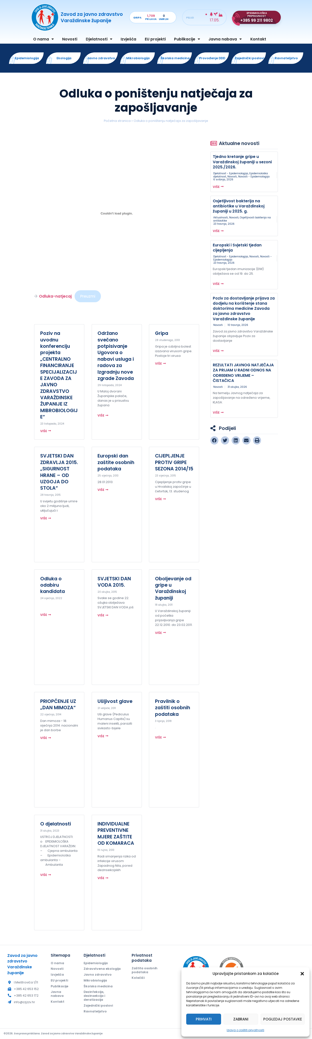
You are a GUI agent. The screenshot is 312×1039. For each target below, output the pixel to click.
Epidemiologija (96, 963)
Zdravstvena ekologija (102, 969)
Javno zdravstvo (98, 974)
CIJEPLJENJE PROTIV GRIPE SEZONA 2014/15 (174, 462)
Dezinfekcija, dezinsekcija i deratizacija (94, 996)
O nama (43, 39)
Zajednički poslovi (98, 1005)
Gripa (161, 333)
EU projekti (155, 39)
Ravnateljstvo (95, 1011)
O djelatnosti (55, 823)
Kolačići (138, 978)
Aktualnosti (220, 217)
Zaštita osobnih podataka (144, 970)
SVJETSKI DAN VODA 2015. (114, 581)
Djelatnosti (99, 39)
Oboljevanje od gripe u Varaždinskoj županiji (173, 588)
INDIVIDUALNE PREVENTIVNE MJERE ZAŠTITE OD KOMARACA (116, 833)
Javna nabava (225, 39)
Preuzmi (87, 296)
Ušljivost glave (115, 701)
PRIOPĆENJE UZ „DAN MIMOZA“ (58, 704)
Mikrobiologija (95, 980)
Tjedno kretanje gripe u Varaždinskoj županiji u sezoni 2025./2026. (242, 162)
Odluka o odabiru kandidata (52, 585)
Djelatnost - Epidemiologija (230, 173)
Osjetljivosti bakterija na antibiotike (242, 219)
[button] (302, 973)
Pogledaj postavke (282, 1019)
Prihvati (204, 1019)
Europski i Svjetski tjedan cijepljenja (237, 247)
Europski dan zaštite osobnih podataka (116, 462)
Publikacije (187, 39)
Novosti (69, 39)
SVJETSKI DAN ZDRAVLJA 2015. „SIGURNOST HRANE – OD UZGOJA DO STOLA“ (59, 471)
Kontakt (258, 39)
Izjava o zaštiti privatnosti (245, 1030)
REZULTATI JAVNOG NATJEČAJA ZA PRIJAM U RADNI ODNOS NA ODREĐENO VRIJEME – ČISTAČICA (243, 372)
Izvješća (128, 39)
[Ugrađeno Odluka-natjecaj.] (116, 213)
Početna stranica (117, 121)
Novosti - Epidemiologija (254, 176)
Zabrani (240, 1019)
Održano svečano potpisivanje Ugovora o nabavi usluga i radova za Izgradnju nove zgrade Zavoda (116, 356)
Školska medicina (98, 986)
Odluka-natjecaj (55, 296)
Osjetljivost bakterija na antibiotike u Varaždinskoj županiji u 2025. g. (238, 206)
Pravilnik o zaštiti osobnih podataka (172, 708)
